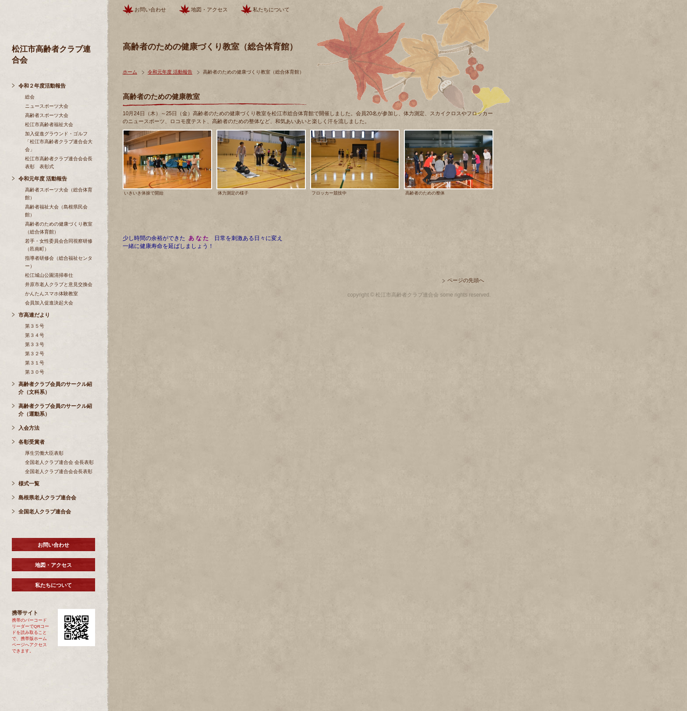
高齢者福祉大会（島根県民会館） (56, 210)
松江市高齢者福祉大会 (49, 124)
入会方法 (28, 428)
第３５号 (34, 326)
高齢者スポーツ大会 (46, 115)
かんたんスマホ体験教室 (51, 293)
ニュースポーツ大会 (46, 106)
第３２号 (34, 353)
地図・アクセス (53, 565)
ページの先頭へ (465, 280)
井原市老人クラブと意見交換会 (58, 284)
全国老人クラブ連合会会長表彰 (58, 471)
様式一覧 (28, 484)
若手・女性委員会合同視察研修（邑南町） (58, 244)
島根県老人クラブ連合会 (47, 498)
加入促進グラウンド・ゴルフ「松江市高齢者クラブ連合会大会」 (58, 141)
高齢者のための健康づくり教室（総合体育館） (58, 227)
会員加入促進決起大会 (49, 302)
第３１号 (34, 362)
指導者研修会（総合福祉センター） (58, 262)
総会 (30, 96)
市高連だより (34, 315)
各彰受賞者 (31, 442)
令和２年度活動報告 (42, 86)
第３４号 (34, 335)
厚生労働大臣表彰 (44, 453)
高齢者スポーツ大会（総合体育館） (58, 193)
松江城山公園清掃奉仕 (49, 275)
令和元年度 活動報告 (42, 179)
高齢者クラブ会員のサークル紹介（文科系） (55, 388)
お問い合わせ (53, 545)
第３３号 (34, 344)
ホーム (130, 71)
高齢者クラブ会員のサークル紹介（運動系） (55, 410)
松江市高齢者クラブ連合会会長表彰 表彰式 (58, 162)
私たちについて (53, 585)
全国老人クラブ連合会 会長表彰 (59, 462)
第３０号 (34, 372)
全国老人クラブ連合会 (44, 512)
